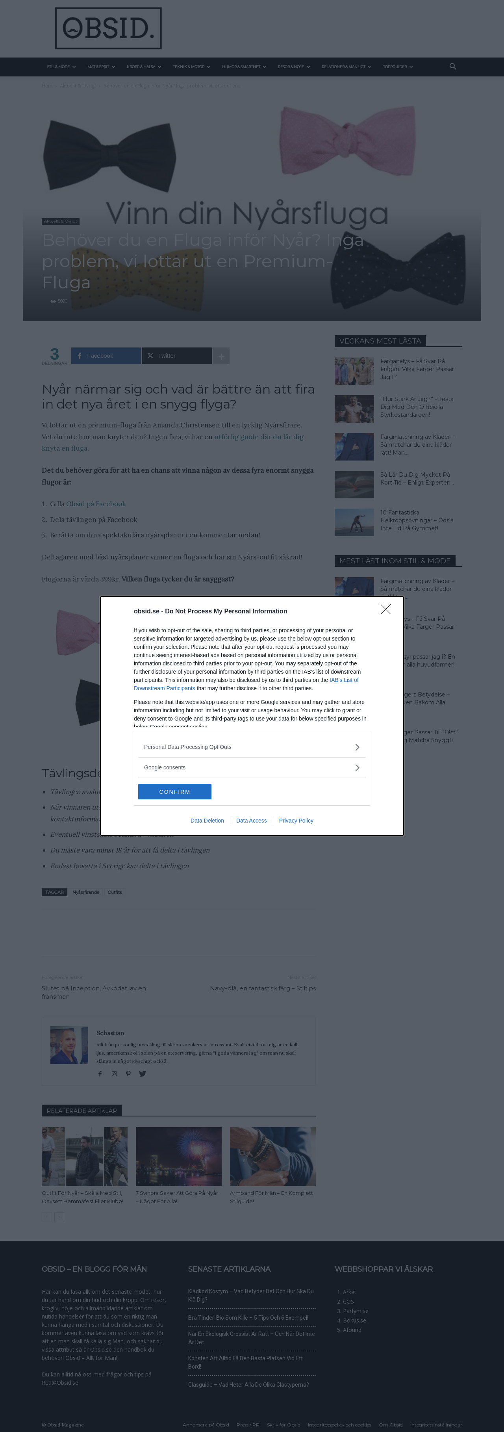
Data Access (251, 821)
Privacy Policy (296, 821)
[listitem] (252, 747)
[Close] (388, 611)
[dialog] (252, 716)
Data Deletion (207, 821)
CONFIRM (175, 792)
